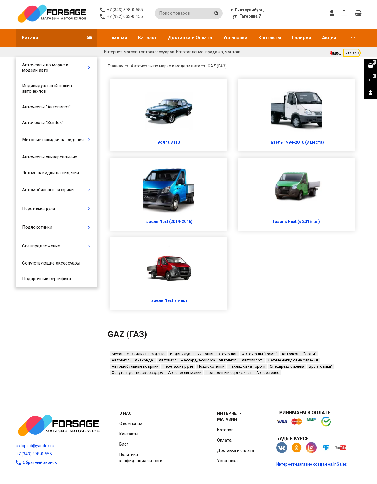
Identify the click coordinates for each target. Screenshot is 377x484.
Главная (118, 37)
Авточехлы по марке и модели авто (45, 67)
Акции (329, 37)
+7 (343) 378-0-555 (34, 454)
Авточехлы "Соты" (299, 354)
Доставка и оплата (235, 450)
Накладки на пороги (247, 366)
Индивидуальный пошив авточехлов (47, 88)
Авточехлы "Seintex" (42, 122)
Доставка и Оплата (190, 37)
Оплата (224, 440)
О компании (130, 423)
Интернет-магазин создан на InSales (311, 464)
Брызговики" (321, 366)
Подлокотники (37, 227)
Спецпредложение (41, 246)
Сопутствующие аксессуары (51, 263)
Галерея (301, 37)
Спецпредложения (287, 366)
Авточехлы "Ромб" (259, 354)
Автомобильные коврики (48, 189)
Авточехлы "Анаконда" (133, 360)
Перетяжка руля (38, 208)
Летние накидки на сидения (50, 172)
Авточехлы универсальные (49, 157)
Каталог (147, 37)
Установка (235, 37)
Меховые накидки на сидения (53, 139)
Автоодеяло (268, 372)
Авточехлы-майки (184, 372)
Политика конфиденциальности (140, 457)
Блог (123, 444)
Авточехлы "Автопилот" (46, 107)
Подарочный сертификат (47, 278)
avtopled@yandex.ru (35, 445)
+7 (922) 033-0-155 (125, 16)
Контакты (269, 37)
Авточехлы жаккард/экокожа (187, 360)
